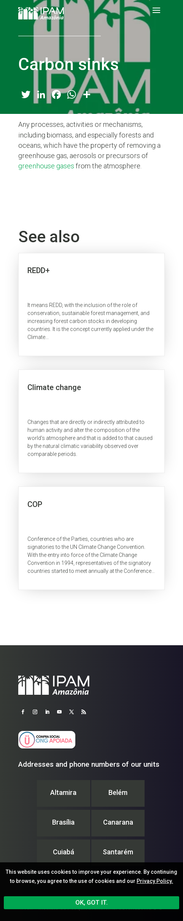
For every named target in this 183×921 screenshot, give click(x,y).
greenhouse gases (46, 166)
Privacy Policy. (155, 881)
